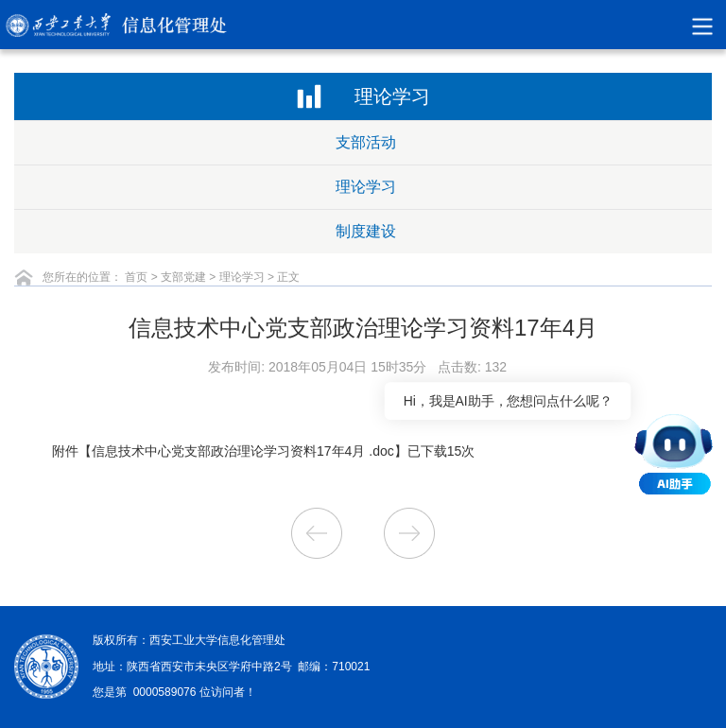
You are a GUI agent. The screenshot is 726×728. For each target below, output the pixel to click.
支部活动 (366, 142)
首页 (136, 277)
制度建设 (366, 231)
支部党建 (183, 277)
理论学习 (366, 187)
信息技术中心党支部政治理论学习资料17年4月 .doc (243, 451)
